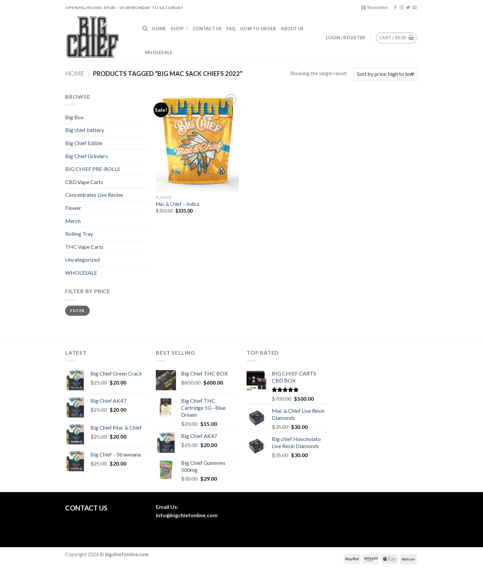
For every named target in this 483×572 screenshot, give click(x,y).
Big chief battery (84, 130)
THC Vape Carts (84, 247)
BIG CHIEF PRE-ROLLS (92, 169)
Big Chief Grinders (86, 156)
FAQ (230, 28)
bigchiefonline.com (194, 515)
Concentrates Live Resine (94, 194)
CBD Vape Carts (84, 182)
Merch (73, 221)
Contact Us (207, 28)
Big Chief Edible (83, 143)
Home (159, 28)
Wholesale (158, 52)
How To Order (258, 28)
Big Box (74, 117)
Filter (77, 310)
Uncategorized (82, 259)
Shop (179, 29)
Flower (73, 208)
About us (292, 28)
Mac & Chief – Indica (177, 204)
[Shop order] (385, 74)
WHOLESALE (81, 272)
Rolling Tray (79, 233)
